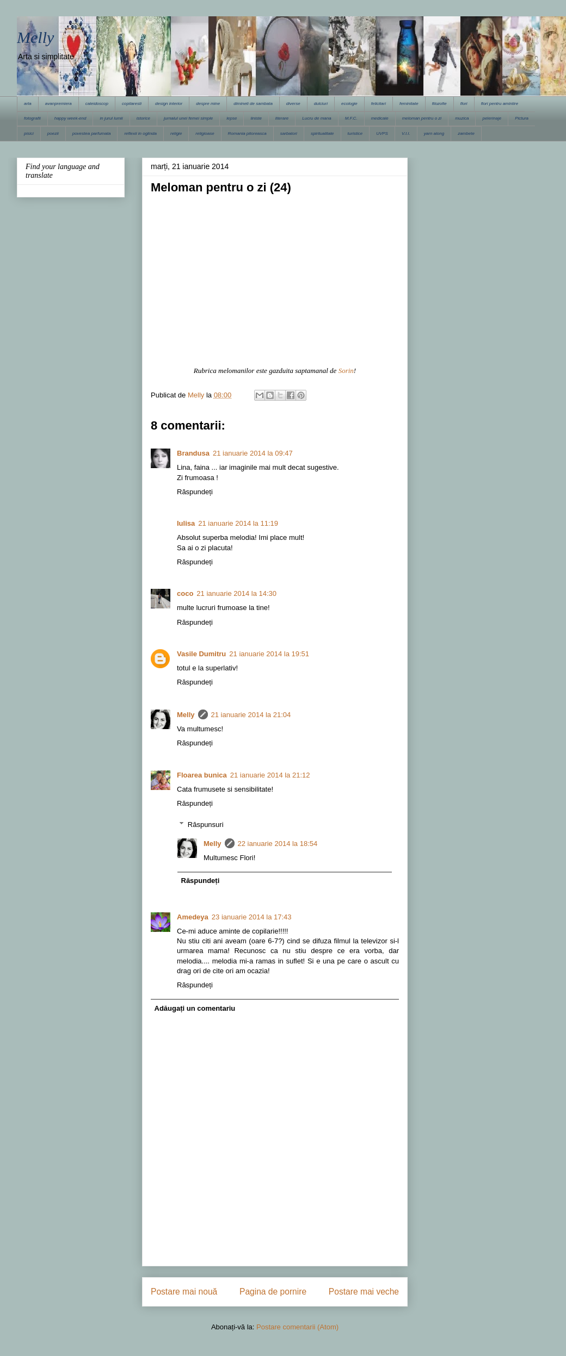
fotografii (32, 118)
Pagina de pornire (272, 1291)
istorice (143, 118)
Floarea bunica (202, 775)
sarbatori (288, 133)
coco (185, 593)
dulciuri (321, 103)
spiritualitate (322, 133)
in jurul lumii (111, 118)
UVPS (382, 133)
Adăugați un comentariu (195, 1008)
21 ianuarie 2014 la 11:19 (238, 523)
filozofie (439, 103)
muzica (462, 118)
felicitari (378, 103)
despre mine (208, 103)
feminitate (409, 103)
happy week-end (70, 118)
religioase (204, 133)
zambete (466, 133)
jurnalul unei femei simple (188, 118)
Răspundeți (195, 492)
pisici (29, 133)
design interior (168, 103)
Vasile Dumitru (201, 654)
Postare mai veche (364, 1291)
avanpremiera (58, 103)
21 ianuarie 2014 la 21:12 (270, 775)
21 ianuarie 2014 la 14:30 (236, 593)
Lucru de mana (316, 118)
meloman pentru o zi (421, 118)
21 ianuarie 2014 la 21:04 (251, 715)
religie (176, 133)
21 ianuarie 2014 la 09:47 (253, 453)
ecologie (349, 103)
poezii (53, 133)
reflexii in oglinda (140, 133)
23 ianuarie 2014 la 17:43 (252, 917)
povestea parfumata (91, 133)
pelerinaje (491, 118)
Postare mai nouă (184, 1291)
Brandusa (193, 453)
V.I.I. (406, 133)
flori (463, 103)
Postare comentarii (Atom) (297, 1327)
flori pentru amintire (499, 103)
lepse (231, 118)
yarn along (434, 133)
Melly (35, 37)
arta (28, 103)
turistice (355, 133)
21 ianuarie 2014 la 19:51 (269, 654)
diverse (293, 103)
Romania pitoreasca (247, 133)
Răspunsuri (206, 824)
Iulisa (186, 523)
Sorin (346, 370)
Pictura (521, 118)
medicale (380, 118)
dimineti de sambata (253, 103)
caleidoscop (96, 103)
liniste (255, 118)
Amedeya (192, 917)
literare (281, 118)
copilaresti (132, 103)
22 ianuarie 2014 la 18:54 (278, 843)
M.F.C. (351, 118)
